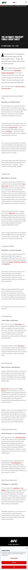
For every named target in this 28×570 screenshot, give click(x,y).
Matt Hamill (12, 213)
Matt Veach (21, 346)
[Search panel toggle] (26, 2)
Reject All (14, 564)
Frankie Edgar (18, 324)
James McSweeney (16, 463)
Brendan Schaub (13, 127)
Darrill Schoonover (20, 437)
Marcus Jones (4, 388)
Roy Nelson (9, 131)
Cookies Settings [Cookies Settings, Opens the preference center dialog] (14, 559)
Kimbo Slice (7, 264)
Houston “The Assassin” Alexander (17, 262)
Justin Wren (16, 488)
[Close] (26, 549)
